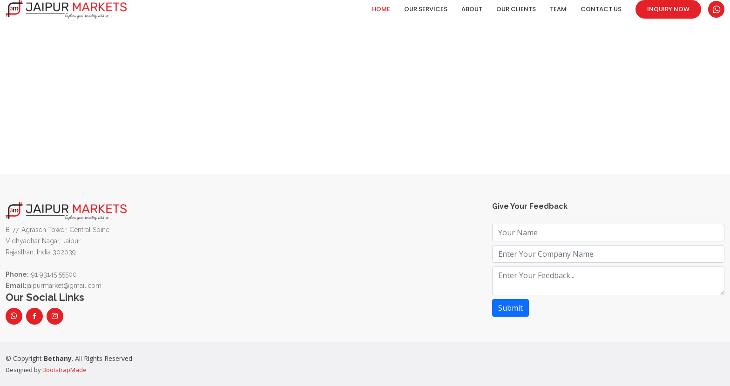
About (471, 9)
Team (558, 9)
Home (381, 9)
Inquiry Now (668, 9)
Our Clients (516, 9)
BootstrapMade (64, 370)
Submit (510, 308)
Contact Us (601, 9)
